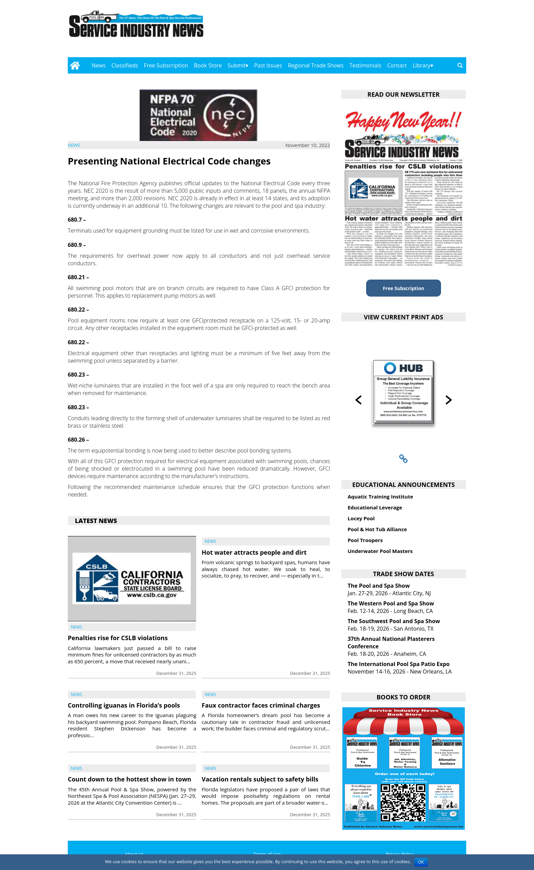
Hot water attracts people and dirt (254, 552)
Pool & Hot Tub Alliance (377, 529)
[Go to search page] (460, 65)
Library (421, 65)
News (99, 65)
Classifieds (124, 65)
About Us (134, 854)
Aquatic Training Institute (380, 496)
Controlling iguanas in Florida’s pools (124, 705)
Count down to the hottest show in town (129, 779)
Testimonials (365, 65)
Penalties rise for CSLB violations (118, 638)
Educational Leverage (375, 507)
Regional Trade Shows (316, 65)
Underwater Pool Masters (380, 551)
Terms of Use (267, 854)
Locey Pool (361, 518)
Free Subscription (166, 65)
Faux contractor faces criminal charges (261, 705)
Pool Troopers (365, 540)
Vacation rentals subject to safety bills (260, 779)
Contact (397, 65)
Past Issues (268, 65)
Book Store (208, 65)
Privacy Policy (399, 854)
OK (421, 862)
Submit (236, 65)
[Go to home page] (75, 65)
